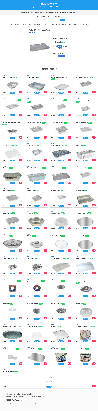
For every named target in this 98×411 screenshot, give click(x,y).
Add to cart (12, 92)
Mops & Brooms (56, 24)
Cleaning (24, 24)
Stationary (75, 24)
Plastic (64, 24)
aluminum (33, 30)
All (11, 24)
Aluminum (16, 24)
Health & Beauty (37, 24)
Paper (69, 24)
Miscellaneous (83, 24)
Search (62, 20)
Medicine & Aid (46, 24)
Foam (29, 24)
